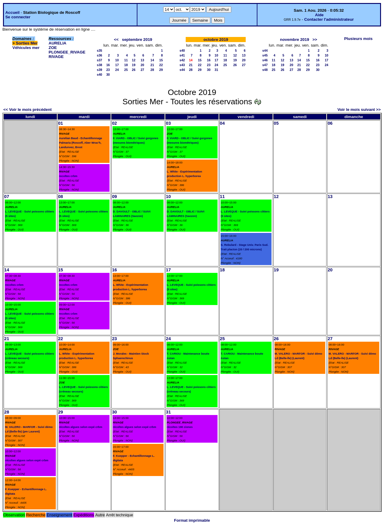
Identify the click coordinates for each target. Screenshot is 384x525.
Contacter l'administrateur (329, 19)
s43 (182, 65)
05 (276, 123)
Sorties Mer (27, 43)
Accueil (12, 12)
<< (116, 39)
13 (142, 60)
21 (152, 65)
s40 (99, 74)
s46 (265, 60)
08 (60, 196)
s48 (265, 70)
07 (6, 196)
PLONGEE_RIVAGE (67, 52)
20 (142, 65)
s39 (99, 70)
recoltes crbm (68, 176)
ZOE (53, 47)
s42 (182, 60)
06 (330, 123)
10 (117, 60)
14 (152, 60)
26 (133, 70)
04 (222, 123)
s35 (99, 50)
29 (161, 70)
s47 (265, 65)
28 (152, 70)
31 (216, 70)
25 (126, 70)
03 (168, 123)
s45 (265, 55)
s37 (99, 60)
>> (314, 39)
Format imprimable (192, 520)
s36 (99, 55)
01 (60, 123)
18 (126, 65)
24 (117, 70)
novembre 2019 (294, 39)
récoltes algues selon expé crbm (26, 460)
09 (114, 196)
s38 (99, 65)
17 (117, 65)
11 (126, 60)
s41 (182, 55)
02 (114, 123)
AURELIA (57, 43)
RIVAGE (56, 56)
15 (161, 60)
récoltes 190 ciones (180, 427)
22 (161, 65)
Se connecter (18, 17)
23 (108, 70)
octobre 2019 (215, 39)
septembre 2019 (137, 39)
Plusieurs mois (358, 38)
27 (142, 70)
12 (133, 60)
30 (108, 74)
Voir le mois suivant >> (359, 109)
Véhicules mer (25, 47)
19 (133, 65)
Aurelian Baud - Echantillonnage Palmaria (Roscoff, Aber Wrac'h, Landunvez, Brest (80, 143)
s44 (182, 70)
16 (108, 65)
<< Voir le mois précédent (27, 109)
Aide (319, 15)
